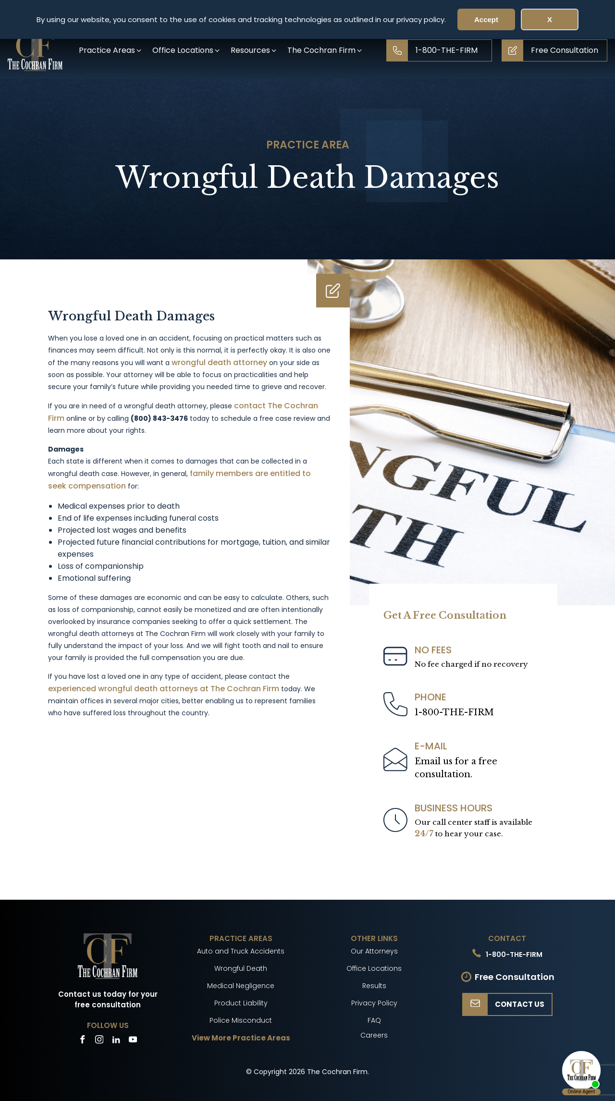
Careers (374, 1035)
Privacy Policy (374, 1003)
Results (374, 986)
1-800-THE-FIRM (454, 712)
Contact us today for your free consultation (108, 999)
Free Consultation (514, 977)
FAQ (374, 1020)
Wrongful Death (240, 968)
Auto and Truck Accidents (240, 951)
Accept (486, 19)
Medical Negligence (240, 986)
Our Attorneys (374, 951)
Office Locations (374, 968)
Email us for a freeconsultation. (456, 768)
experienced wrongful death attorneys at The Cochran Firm (163, 688)
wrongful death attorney (219, 362)
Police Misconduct (240, 1020)
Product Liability (241, 1003)
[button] (111, 50)
